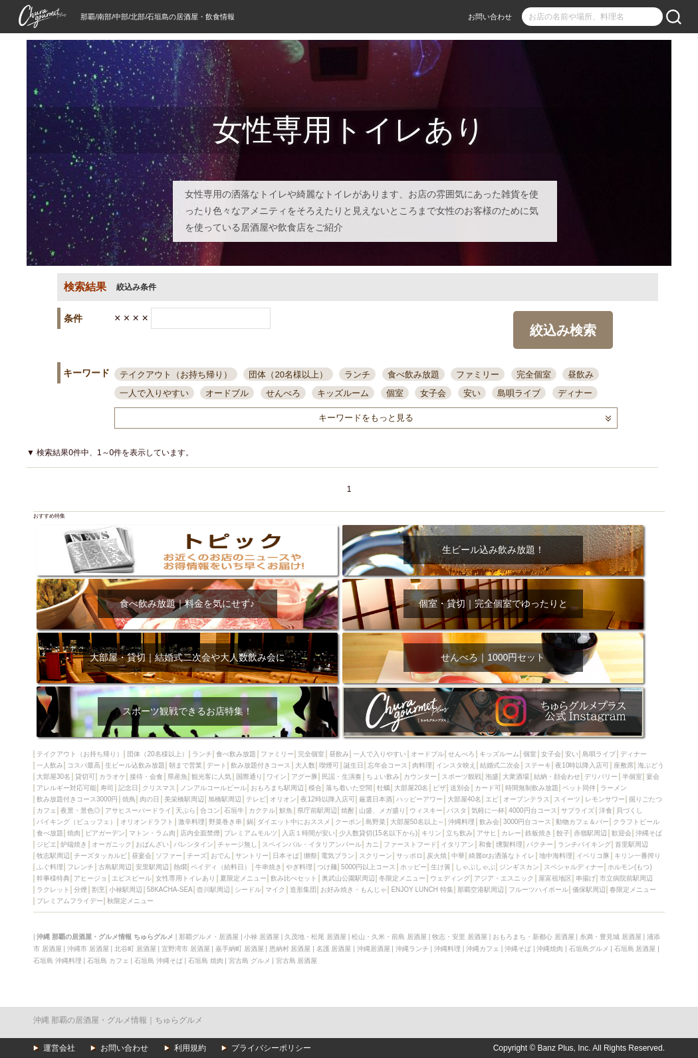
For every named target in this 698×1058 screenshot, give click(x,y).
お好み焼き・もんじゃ (353, 889)
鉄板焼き (538, 833)
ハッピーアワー (419, 799)
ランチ (357, 374)
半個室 (632, 776)
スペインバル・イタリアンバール (312, 844)
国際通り (249, 776)
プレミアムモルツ (250, 833)
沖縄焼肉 (549, 948)
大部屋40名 (464, 799)
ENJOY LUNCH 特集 (422, 889)
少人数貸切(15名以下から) (378, 833)
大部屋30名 (53, 776)
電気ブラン (337, 855)
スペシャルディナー (574, 867)
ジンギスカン (519, 867)
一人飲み (50, 765)
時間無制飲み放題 (531, 788)
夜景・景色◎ (80, 810)
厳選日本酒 (375, 799)
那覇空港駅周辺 (480, 889)
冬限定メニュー (402, 878)
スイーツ (567, 799)
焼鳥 (129, 799)
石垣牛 (234, 810)
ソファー (169, 855)
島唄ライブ (518, 393)
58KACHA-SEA (170, 889)
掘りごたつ (645, 799)
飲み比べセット (294, 878)
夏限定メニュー (243, 878)
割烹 (98, 889)
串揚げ (586, 878)
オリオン (283, 799)
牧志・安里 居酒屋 (459, 936)
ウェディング (450, 878)
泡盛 (492, 776)
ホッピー (413, 867)
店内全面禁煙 (200, 833)
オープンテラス (526, 799)
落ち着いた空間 (349, 788)
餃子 (563, 833)
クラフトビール (636, 821)
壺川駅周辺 (213, 889)
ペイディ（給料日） (221, 867)
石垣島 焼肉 (205, 960)
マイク (275, 889)
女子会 (433, 393)
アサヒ (487, 833)
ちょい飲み (383, 776)
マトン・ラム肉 (152, 833)
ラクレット (53, 889)
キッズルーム (343, 393)
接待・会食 (146, 776)
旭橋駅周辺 (224, 799)
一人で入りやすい (154, 393)
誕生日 (354, 765)
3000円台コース (527, 821)
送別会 (460, 788)
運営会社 (59, 1048)
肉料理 (422, 765)
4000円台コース (532, 810)
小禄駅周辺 (125, 889)
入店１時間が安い (308, 833)
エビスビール (132, 878)
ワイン (277, 776)
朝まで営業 (185, 765)
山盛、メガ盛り (382, 810)
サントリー (252, 855)
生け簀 (441, 867)
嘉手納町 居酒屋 (239, 948)
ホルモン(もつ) (630, 867)
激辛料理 (191, 821)
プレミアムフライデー (70, 900)
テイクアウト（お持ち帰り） (176, 374)
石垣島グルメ (589, 948)
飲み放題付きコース (261, 765)
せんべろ (283, 393)
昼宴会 (142, 855)
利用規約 (190, 1048)
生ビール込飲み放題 (135, 765)
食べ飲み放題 (413, 374)
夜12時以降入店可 (327, 799)
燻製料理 (509, 844)
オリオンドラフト (147, 821)
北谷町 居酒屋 (135, 948)
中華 (458, 855)
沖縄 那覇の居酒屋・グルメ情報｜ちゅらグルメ (118, 1020)
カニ (372, 844)
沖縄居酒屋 (373, 948)
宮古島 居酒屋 (297, 960)
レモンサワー (605, 799)
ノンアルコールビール (213, 788)
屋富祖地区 (555, 878)
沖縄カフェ (482, 948)
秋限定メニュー (130, 900)
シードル (248, 889)
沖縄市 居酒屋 (88, 948)
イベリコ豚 (593, 855)
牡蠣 (383, 788)
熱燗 (180, 867)
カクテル (262, 810)
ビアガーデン (105, 833)
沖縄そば (649, 833)
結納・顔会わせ (557, 776)
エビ (492, 799)
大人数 (305, 765)
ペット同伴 (579, 788)
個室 (395, 393)
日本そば (286, 855)
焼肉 (73, 833)
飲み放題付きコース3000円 (77, 799)
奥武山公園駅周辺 (348, 878)
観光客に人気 (211, 776)
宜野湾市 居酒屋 (186, 948)
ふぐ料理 (50, 867)
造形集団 (303, 889)
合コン (210, 810)
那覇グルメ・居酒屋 (209, 936)
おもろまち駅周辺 (277, 788)
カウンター (420, 776)
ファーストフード (410, 844)
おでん (221, 855)
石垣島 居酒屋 (635, 948)
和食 (485, 844)
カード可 (488, 788)
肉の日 (150, 799)
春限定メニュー (633, 889)
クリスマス (158, 788)
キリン (431, 833)
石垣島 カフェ (108, 960)
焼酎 (347, 810)
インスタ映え (456, 765)
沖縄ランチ (412, 948)
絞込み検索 (563, 330)
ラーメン (613, 788)
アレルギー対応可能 (66, 788)
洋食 (605, 810)
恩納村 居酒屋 (290, 948)
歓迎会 (622, 833)
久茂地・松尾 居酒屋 (315, 936)
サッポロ (409, 855)
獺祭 (310, 855)
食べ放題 (50, 833)
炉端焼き (73, 844)
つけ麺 (327, 867)
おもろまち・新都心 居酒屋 (533, 936)
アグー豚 (304, 776)
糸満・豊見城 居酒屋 (610, 936)
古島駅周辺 (115, 867)
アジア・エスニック (504, 878)
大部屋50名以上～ (417, 821)
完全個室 (534, 374)
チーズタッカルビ (100, 855)
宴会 (652, 776)
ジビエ (47, 844)
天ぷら (185, 810)
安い (472, 393)
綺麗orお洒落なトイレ (501, 855)
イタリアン (457, 844)
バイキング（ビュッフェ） (76, 821)
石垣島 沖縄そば (158, 960)
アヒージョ (90, 878)
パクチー (539, 844)
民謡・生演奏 (342, 776)
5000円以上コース (368, 867)
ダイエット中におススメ (293, 821)
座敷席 (624, 765)
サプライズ (577, 810)
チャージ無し (237, 844)
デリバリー (601, 776)
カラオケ (112, 776)
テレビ (256, 799)
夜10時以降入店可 (582, 765)
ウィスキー (426, 810)
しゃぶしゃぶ (475, 867)
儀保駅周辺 (589, 889)
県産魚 (177, 776)
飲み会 (489, 821)
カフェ (47, 810)
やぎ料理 (299, 867)
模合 (315, 788)
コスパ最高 (83, 765)
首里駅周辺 (631, 844)
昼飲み (581, 374)
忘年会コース (387, 765)
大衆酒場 (516, 776)
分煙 (80, 889)
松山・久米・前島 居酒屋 (389, 936)
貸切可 (85, 776)
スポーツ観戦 (461, 776)
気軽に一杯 (488, 810)
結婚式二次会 (500, 765)
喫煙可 (329, 765)
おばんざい (152, 844)
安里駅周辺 (152, 867)
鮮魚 (285, 810)
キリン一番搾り (637, 855)
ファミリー (477, 374)
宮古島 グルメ (250, 960)
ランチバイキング (584, 844)
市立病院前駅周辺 (626, 878)
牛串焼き (268, 867)
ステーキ (537, 765)
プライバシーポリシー (271, 1048)
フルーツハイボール (538, 889)
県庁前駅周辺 (317, 810)
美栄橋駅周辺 (184, 799)
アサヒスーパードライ (138, 810)
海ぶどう (651, 765)
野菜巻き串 (225, 821)
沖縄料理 (461, 821)
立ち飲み (459, 833)
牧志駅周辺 (53, 855)
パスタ (457, 810)
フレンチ (80, 867)
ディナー (575, 393)
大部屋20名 (411, 788)
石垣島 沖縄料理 (57, 960)
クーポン (348, 821)
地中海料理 (555, 855)
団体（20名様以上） (288, 374)
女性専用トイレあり (185, 878)
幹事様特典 (53, 878)
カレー (511, 833)
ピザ (439, 788)
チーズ (197, 855)
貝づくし (629, 810)
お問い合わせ (490, 17)
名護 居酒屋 (334, 948)
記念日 (128, 788)
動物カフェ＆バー (582, 821)
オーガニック (112, 844)
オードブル (227, 393)
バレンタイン (193, 844)
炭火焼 (437, 855)
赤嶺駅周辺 (590, 833)
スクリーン (375, 855)
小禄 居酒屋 (261, 936)
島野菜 (376, 821)
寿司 (107, 788)
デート (217, 765)
